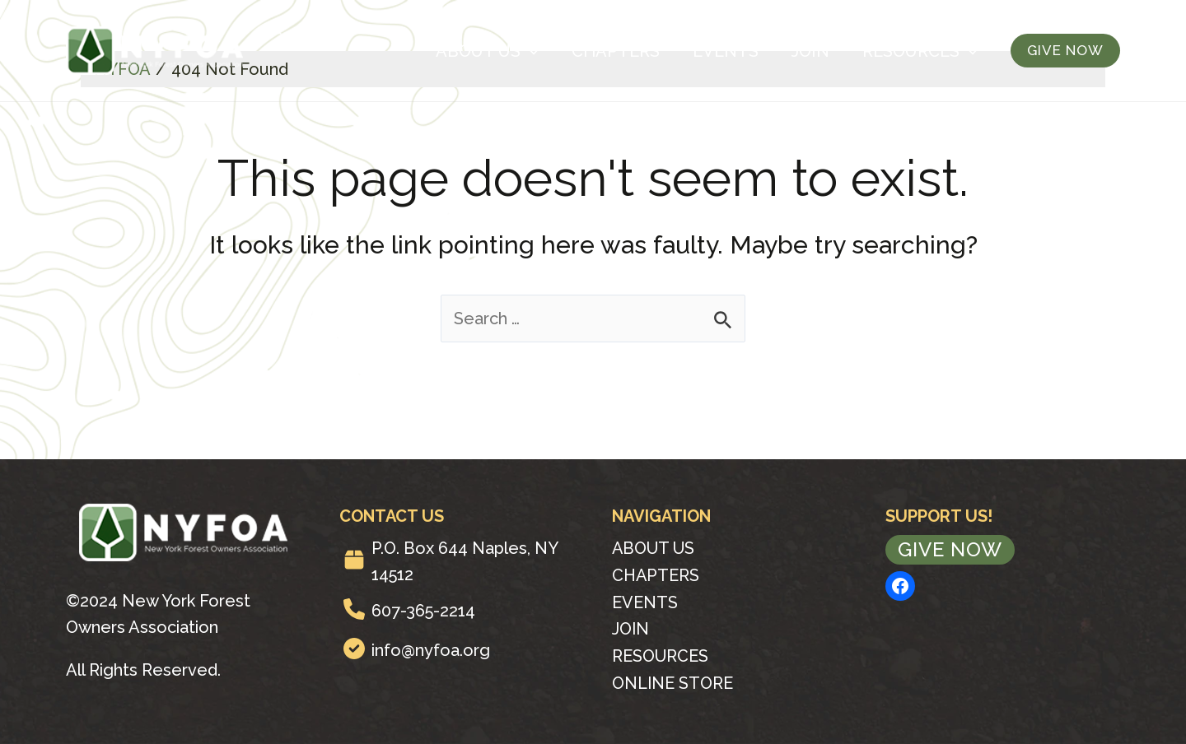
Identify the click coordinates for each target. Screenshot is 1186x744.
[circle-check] (354, 648)
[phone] (354, 609)
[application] (530, 51)
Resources (920, 51)
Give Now (950, 549)
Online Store (673, 680)
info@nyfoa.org (430, 650)
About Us (487, 51)
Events (726, 51)
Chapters (616, 51)
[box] (354, 559)
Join (810, 51)
